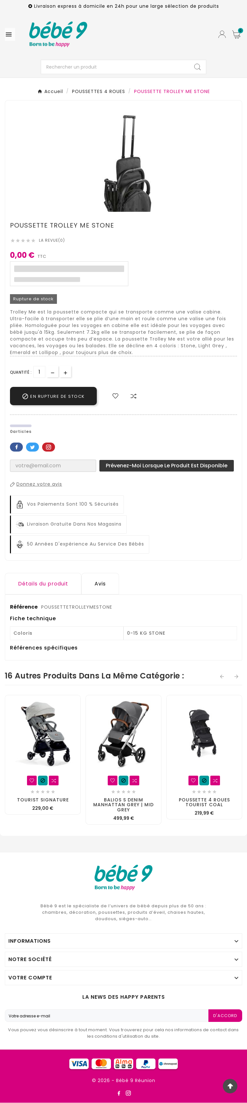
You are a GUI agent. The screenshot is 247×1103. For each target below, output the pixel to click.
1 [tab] (110, 209)
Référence (24, 607)
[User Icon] (222, 34)
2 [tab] (117, 209)
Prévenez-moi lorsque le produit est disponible (166, 465)
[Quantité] (39, 372)
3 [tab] (123, 209)
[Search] (197, 66)
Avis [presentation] (100, 583)
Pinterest (48, 447)
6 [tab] (143, 209)
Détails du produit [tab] (43, 583)
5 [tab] (136, 209)
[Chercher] (115, 67)
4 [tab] (130, 209)
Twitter (32, 447)
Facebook (16, 447)
